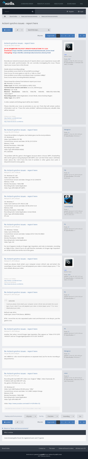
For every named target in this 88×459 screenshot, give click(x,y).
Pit (65, 224)
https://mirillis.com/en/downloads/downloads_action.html (33, 51)
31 (68, 227)
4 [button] (69, 36)
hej (65, 170)
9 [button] (80, 36)
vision (66, 373)
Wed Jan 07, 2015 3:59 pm (12, 198)
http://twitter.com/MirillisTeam (13, 118)
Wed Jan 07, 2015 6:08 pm (12, 261)
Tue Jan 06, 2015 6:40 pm (11, 132)
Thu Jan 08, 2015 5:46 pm (11, 353)
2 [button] (61, 36)
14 (68, 132)
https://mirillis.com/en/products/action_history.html (32, 53)
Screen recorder (27, 4)
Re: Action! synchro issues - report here (20, 130)
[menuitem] (80, 11)
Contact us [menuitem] (42, 448)
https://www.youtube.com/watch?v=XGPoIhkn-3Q (24, 403)
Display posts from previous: (21, 416)
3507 (69, 59)
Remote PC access (43, 4)
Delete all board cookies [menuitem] (66, 448)
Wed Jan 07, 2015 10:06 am (12, 172)
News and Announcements (29, 16)
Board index (71, 4)
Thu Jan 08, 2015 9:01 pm (11, 376)
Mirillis (28, 454)
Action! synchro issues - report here (20, 23)
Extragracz (67, 129)
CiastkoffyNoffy (68, 206)
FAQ (81, 4)
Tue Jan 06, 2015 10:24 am (12, 45)
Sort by (49, 416)
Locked (7, 30)
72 (68, 173)
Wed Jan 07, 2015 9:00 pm (12, 331)
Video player (58, 4)
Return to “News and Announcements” (16, 428)
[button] (84, 36)
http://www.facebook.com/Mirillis (13, 121)
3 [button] (65, 36)
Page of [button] (50, 36)
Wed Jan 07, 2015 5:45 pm (12, 227)
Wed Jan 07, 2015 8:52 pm (12, 294)
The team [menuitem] (52, 448)
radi (65, 54)
